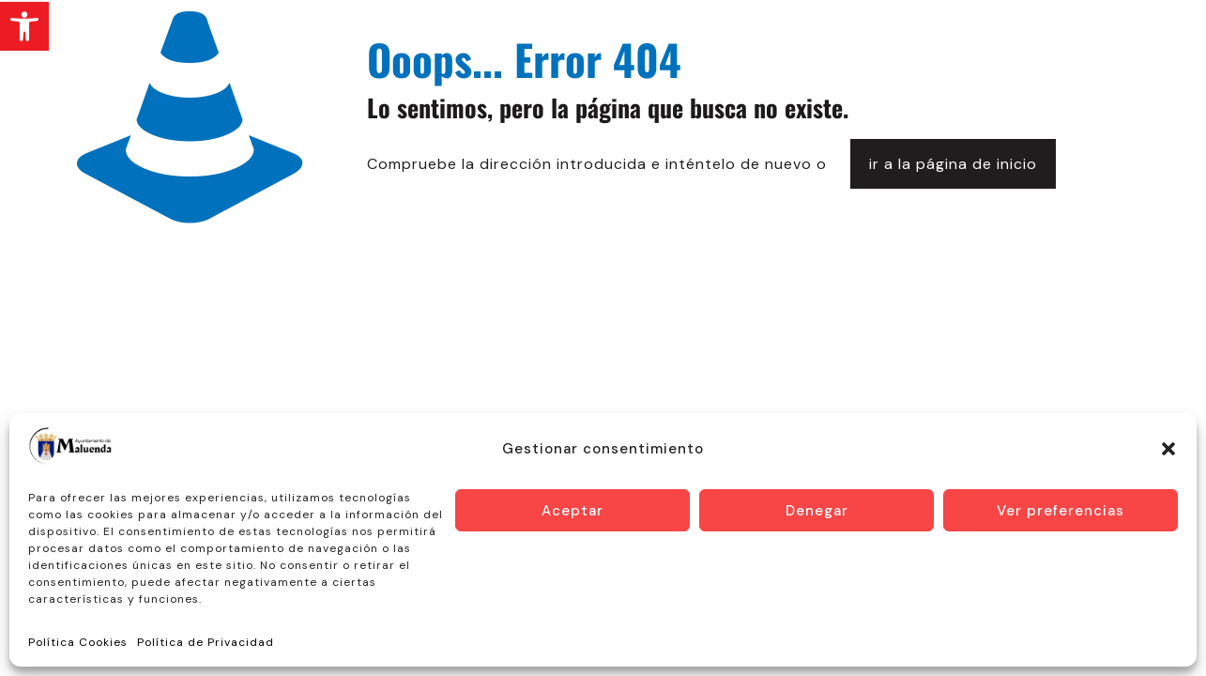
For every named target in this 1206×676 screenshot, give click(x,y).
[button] (24, 26)
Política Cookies (78, 642)
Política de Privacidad (205, 642)
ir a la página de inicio (953, 164)
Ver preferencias (1060, 510)
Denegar (817, 510)
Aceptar (572, 510)
